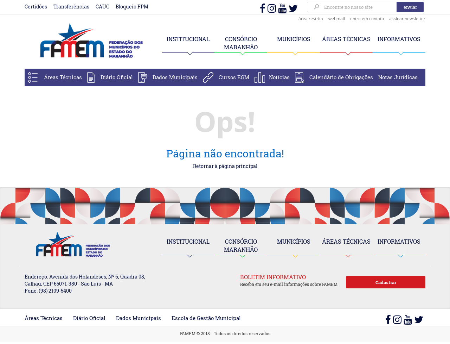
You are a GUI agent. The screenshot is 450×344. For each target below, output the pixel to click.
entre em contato (367, 18)
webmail (336, 18)
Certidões (36, 6)
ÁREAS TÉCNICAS (346, 39)
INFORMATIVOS (399, 39)
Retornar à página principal (225, 166)
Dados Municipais (175, 77)
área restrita (310, 18)
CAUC (102, 6)
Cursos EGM (234, 77)
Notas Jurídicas (398, 77)
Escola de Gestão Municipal (206, 317)
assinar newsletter (407, 18)
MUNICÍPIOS (293, 39)
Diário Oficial (117, 77)
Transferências (71, 6)
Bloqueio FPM (132, 6)
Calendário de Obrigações (341, 77)
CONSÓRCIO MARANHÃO (241, 245)
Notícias (279, 77)
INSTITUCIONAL (188, 39)
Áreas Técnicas (63, 77)
